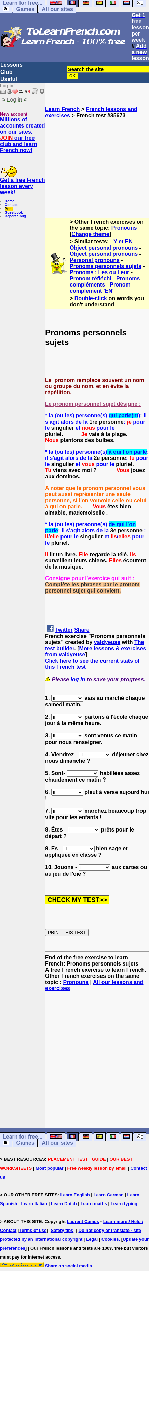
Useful (8, 79)
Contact (11, 205)
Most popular (50, 1168)
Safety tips (62, 1230)
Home (9, 201)
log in (78, 679)
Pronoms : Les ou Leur (99, 272)
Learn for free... (22, 1137)
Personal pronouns (95, 260)
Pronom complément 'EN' (100, 288)
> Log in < (14, 99)
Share (81, 630)
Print (9, 209)
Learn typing (124, 1203)
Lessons (11, 65)
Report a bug (15, 216)
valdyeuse (107, 642)
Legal (92, 1239)
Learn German (108, 1194)
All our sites (57, 9)
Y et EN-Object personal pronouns (104, 245)
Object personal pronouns (104, 254)
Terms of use (32, 1230)
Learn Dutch (64, 1203)
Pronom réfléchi (90, 278)
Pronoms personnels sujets (105, 266)
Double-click (90, 298)
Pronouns (124, 228)
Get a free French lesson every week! (22, 186)
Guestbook (14, 212)
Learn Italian (34, 1203)
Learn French (62, 109)
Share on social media (68, 1265)
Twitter (63, 630)
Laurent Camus (83, 1221)
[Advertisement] (97, 165)
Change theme (90, 234)
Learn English (75, 1194)
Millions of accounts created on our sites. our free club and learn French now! (22, 135)
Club (6, 72)
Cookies (110, 1239)
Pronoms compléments (105, 282)
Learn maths (94, 1203)
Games (25, 9)
